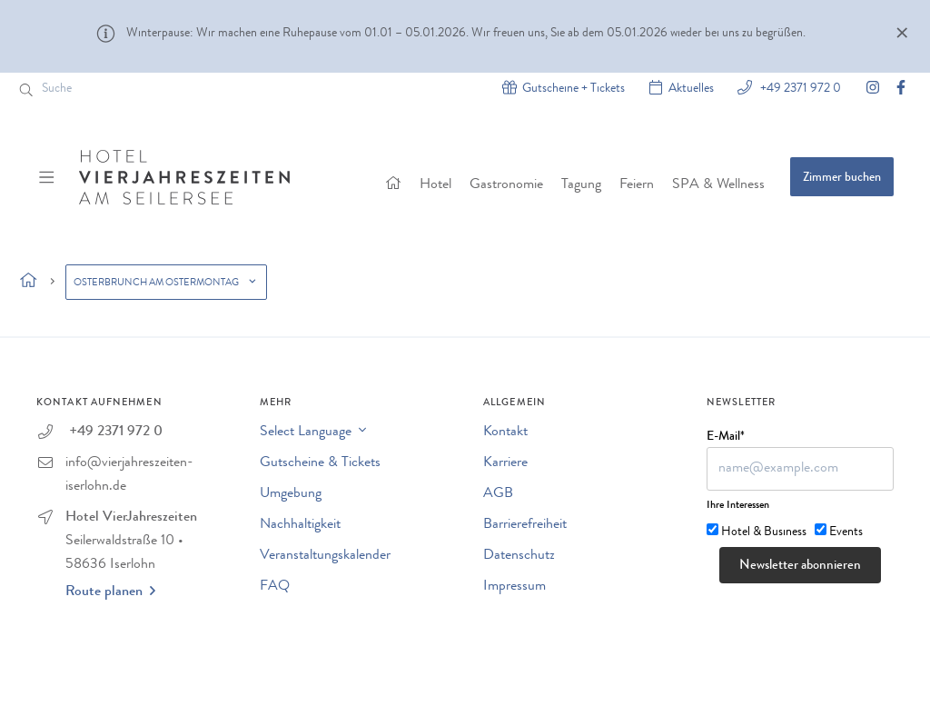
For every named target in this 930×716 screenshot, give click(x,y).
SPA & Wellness (718, 185)
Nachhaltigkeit (300, 525)
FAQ (275, 587)
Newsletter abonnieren (800, 566)
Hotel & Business (763, 532)
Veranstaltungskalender (325, 556)
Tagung (581, 185)
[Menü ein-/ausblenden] (48, 177)
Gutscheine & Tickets (320, 463)
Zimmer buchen (842, 178)
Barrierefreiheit (525, 525)
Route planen (110, 591)
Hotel (435, 185)
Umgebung (291, 494)
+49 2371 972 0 (799, 87)
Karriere (505, 463)
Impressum (514, 587)
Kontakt (505, 432)
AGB (498, 494)
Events (846, 532)
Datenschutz (519, 556)
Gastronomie (506, 185)
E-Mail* (726, 437)
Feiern (636, 185)
